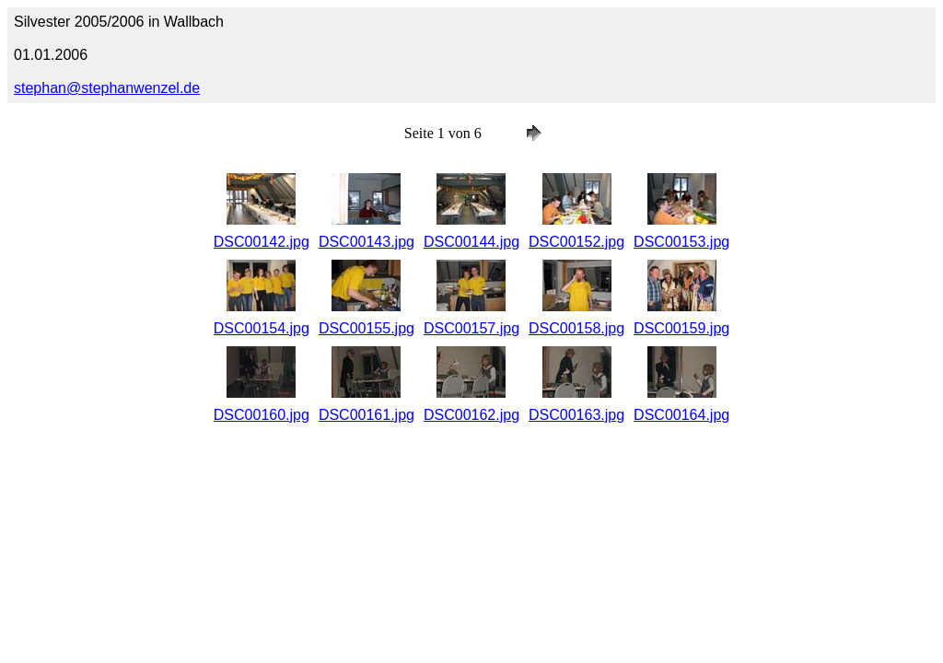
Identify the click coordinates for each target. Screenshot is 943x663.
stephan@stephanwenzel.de (107, 88)
